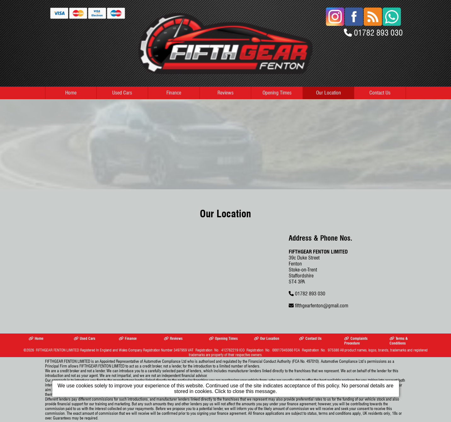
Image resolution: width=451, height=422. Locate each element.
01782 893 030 (378, 32)
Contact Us (379, 93)
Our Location (328, 93)
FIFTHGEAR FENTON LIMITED (57, 350)
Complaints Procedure (355, 340)
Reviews (225, 93)
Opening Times (277, 93)
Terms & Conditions (399, 340)
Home (71, 93)
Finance (173, 93)
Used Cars (122, 93)
